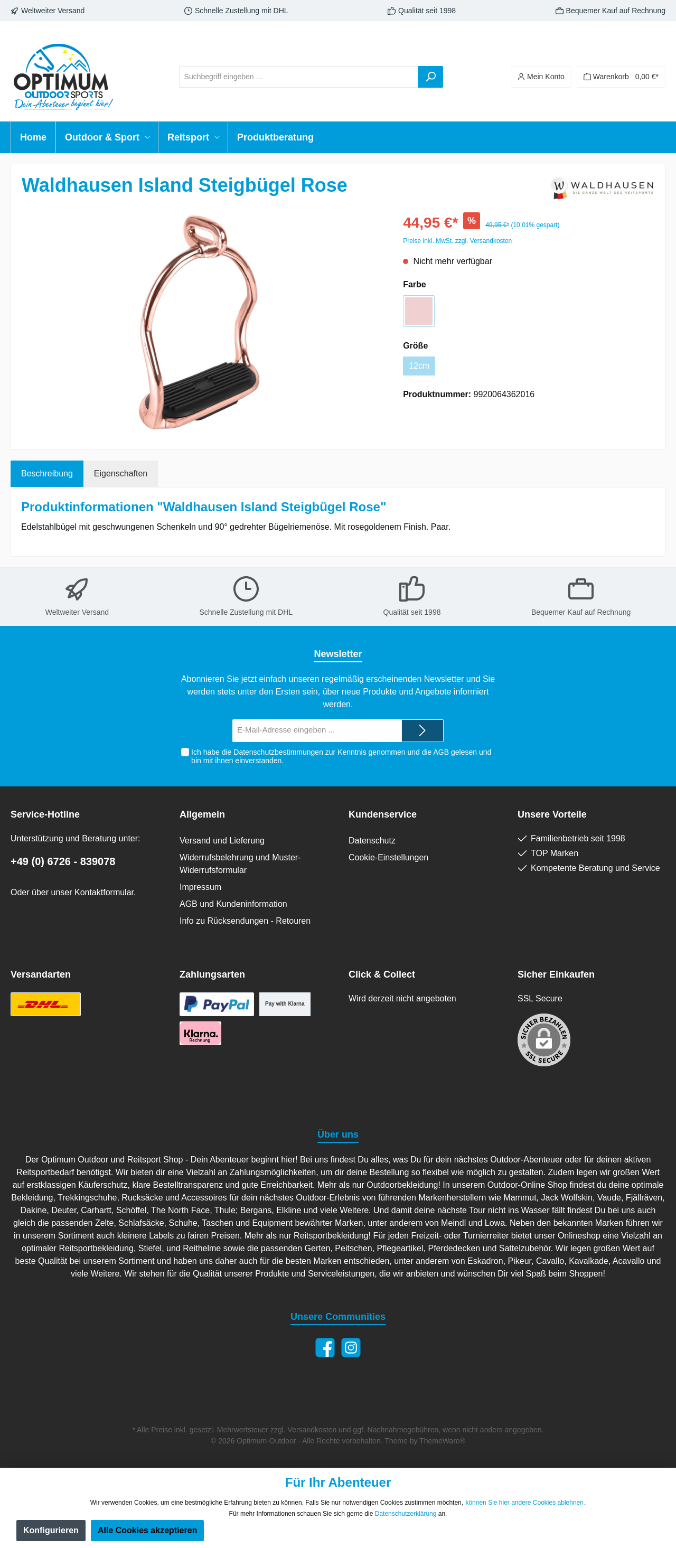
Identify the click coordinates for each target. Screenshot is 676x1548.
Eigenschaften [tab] (120, 473)
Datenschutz (372, 840)
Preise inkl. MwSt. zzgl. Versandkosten (457, 241)
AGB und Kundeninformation (233, 903)
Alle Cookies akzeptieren (148, 1530)
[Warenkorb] (621, 77)
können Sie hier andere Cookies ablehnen (524, 1502)
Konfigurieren (51, 1530)
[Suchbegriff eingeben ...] (298, 77)
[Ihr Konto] (541, 77)
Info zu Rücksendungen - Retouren (245, 920)
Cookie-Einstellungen (388, 857)
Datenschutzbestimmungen (278, 752)
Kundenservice (383, 814)
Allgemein (202, 814)
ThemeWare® (442, 1441)
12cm (419, 365)
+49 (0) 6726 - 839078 (63, 861)
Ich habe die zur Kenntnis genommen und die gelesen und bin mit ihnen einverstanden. (341, 756)
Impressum (200, 887)
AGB (441, 752)
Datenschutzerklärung (406, 1513)
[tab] (47, 474)
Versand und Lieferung (222, 840)
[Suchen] (430, 77)
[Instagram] (351, 1347)
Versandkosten (312, 1429)
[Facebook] (325, 1347)
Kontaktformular (104, 892)
